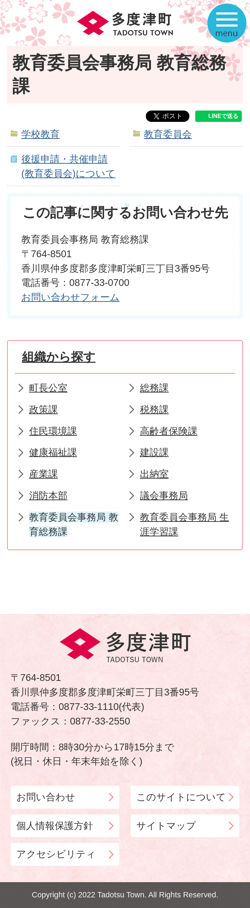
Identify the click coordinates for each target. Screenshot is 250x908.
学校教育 (40, 134)
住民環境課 (53, 430)
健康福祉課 (53, 452)
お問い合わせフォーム (70, 297)
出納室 (154, 473)
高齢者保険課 (168, 430)
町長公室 (48, 387)
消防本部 (48, 495)
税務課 (154, 409)
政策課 (43, 409)
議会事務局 (164, 495)
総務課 (154, 387)
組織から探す (59, 356)
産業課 (43, 473)
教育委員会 (168, 134)
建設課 (154, 452)
